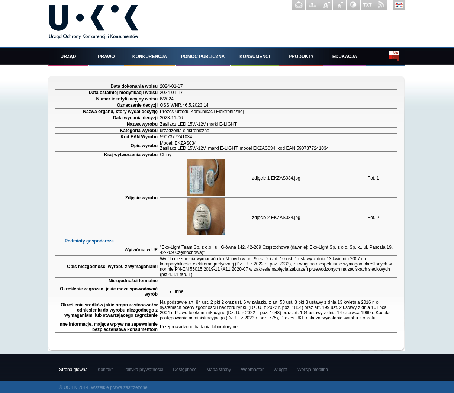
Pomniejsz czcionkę (339, 5)
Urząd (68, 56)
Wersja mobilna (312, 369)
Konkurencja (149, 56)
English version (399, 5)
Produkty (301, 56)
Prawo (106, 56)
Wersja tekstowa (367, 5)
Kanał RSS (380, 5)
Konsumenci (254, 56)
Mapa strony (312, 5)
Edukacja (344, 56)
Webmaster (252, 369)
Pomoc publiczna (203, 56)
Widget (280, 369)
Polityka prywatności (143, 369)
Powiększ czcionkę (325, 5)
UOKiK (70, 387)
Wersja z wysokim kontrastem (353, 5)
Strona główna (73, 369)
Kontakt (298, 5)
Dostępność (184, 369)
